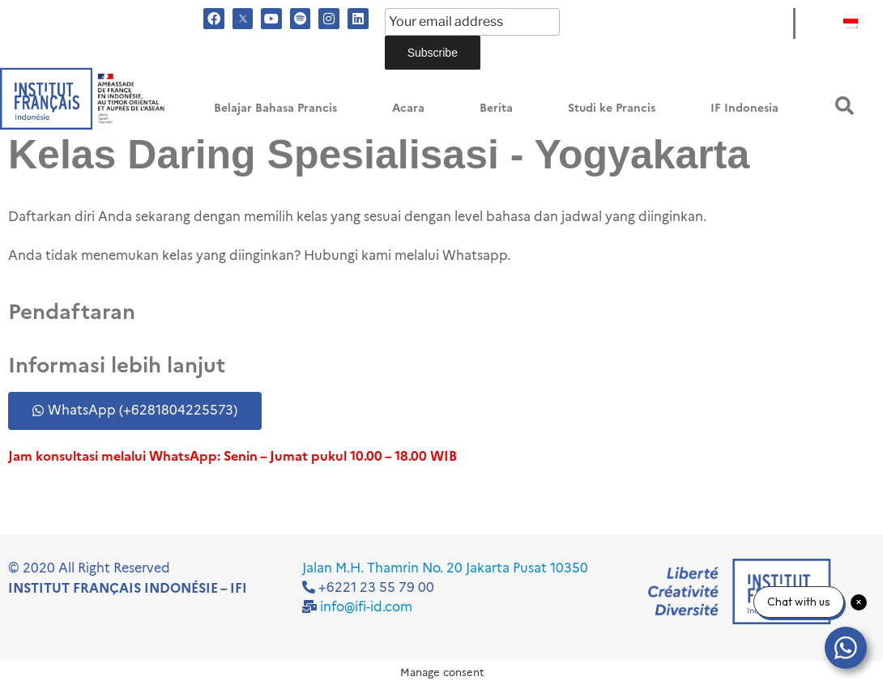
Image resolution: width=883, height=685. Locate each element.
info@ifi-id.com (366, 607)
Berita (496, 108)
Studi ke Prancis (611, 108)
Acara (408, 108)
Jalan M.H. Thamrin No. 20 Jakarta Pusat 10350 (445, 568)
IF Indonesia (744, 108)
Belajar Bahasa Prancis (275, 108)
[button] (844, 105)
